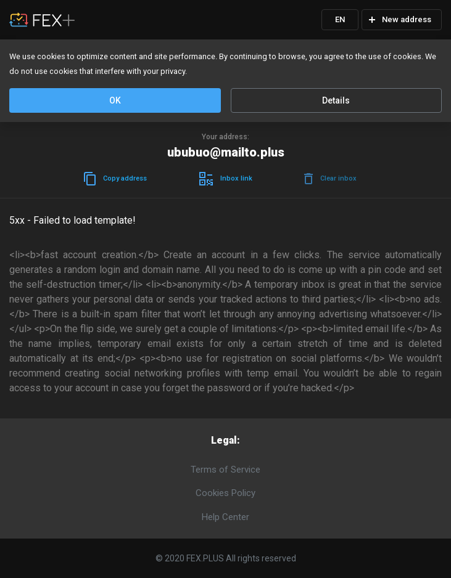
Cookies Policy (225, 493)
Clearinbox (330, 178)
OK (115, 100)
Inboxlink (225, 178)
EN (340, 19)
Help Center (225, 517)
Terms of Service (225, 469)
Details (336, 100)
